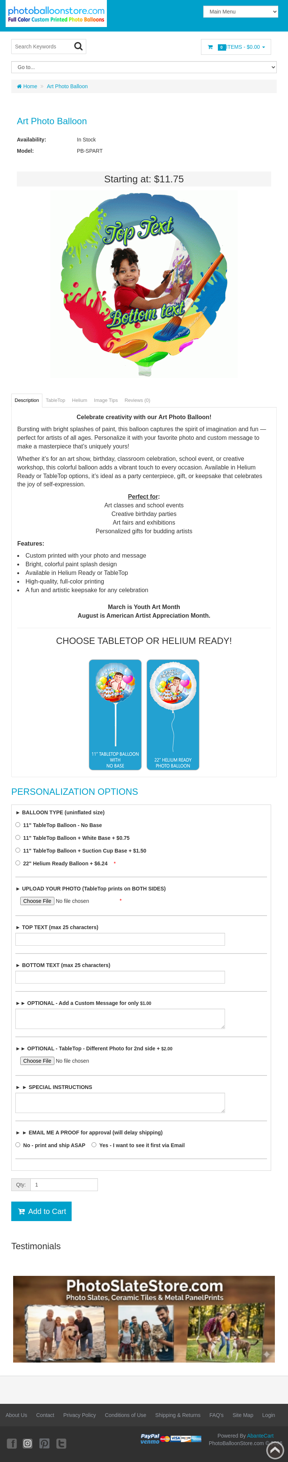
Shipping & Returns (178, 1415)
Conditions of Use (126, 1415)
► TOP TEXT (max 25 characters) (56, 927)
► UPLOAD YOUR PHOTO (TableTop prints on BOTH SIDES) (90, 889)
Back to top (275, 1450)
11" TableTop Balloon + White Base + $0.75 (74, 838)
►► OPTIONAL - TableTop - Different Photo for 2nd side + (93, 1048)
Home (27, 86)
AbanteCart (260, 1436)
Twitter (62, 1443)
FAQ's (217, 1415)
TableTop (55, 400)
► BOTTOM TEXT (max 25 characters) (62, 965)
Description (27, 400)
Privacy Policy (79, 1415)
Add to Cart (41, 1211)
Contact (45, 1415)
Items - (236, 47)
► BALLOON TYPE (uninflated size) (60, 812)
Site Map (242, 1415)
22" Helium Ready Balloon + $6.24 (63, 863)
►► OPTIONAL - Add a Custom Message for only (83, 1003)
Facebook (11, 1443)
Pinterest (45, 1443)
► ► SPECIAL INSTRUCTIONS (53, 1087)
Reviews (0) (137, 400)
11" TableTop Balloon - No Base (60, 825)
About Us (16, 1415)
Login (268, 1415)
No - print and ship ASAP (52, 1145)
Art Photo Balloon (67, 86)
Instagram (28, 1443)
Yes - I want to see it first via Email (140, 1145)
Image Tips (106, 400)
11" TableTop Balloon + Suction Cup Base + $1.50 (83, 851)
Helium (79, 400)
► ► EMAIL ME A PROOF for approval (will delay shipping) (89, 1133)
